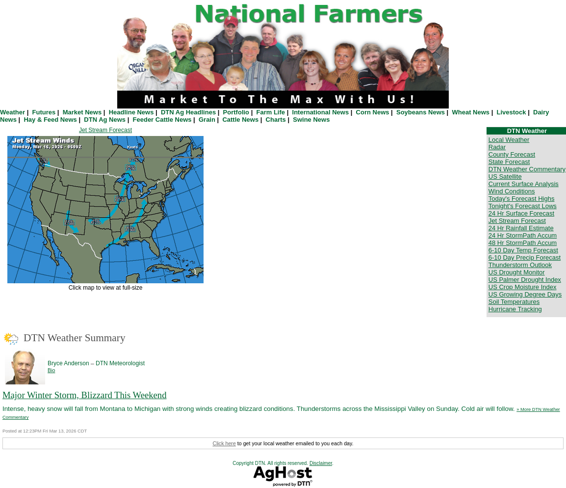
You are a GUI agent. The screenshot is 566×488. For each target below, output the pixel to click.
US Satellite (505, 176)
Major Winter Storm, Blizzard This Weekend (84, 395)
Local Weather (509, 139)
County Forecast (512, 154)
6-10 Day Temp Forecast (523, 250)
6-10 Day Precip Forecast (525, 257)
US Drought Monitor (517, 272)
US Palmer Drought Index (525, 279)
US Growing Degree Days (525, 294)
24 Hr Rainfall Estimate (521, 228)
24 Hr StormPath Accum (523, 235)
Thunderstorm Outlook (520, 265)
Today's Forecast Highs (522, 198)
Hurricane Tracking (515, 309)
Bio (51, 370)
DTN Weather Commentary (527, 169)
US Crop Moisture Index (523, 287)
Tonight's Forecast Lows (523, 206)
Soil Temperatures (514, 301)
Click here (223, 443)
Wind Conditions (512, 191)
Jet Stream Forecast (105, 130)
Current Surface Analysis (524, 184)
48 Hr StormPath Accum (523, 242)
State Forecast (509, 161)
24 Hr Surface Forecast (521, 213)
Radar (497, 147)
